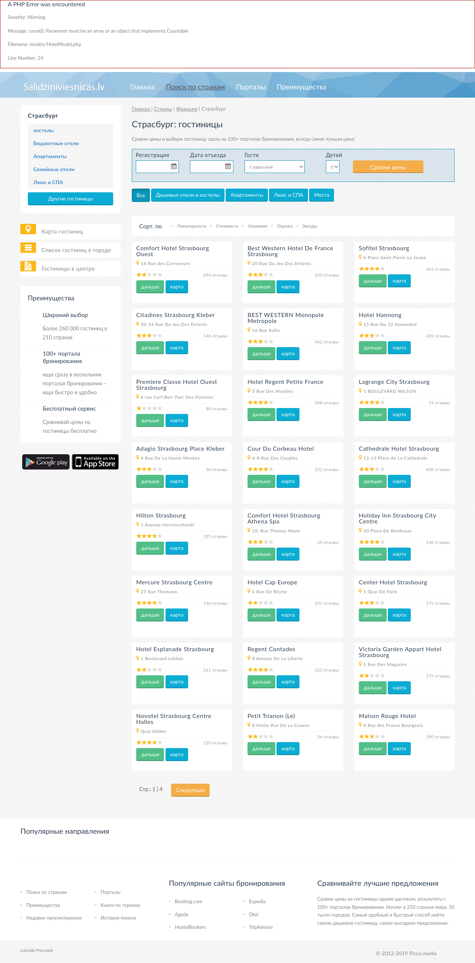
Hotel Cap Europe (273, 581)
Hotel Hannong (380, 314)
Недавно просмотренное (54, 918)
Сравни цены (388, 167)
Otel (253, 914)
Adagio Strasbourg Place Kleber (180, 448)
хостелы (43, 130)
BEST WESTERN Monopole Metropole (286, 317)
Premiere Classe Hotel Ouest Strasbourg (176, 384)
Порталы (250, 86)
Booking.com (188, 901)
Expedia (257, 901)
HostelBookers (190, 927)
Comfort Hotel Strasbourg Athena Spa (284, 518)
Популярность (192, 226)
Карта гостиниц (62, 231)
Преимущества (302, 86)
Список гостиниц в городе (76, 250)
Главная (142, 86)
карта (177, 286)
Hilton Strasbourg (161, 515)
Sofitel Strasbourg (384, 247)
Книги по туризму (120, 905)
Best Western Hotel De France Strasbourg (290, 250)
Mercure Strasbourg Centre (174, 581)
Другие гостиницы (70, 198)
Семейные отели (53, 169)
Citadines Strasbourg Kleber (175, 314)
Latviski (27, 950)
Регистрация (152, 155)
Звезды (309, 226)
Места (321, 195)
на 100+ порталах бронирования (257, 139)
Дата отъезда (208, 155)
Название (257, 226)
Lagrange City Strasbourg (394, 381)
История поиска (118, 918)
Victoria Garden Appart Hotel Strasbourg (400, 651)
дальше (150, 286)
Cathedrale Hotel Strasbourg (399, 448)
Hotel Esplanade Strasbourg (175, 648)
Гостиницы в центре (68, 268)
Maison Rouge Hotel (387, 715)
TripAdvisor (261, 927)
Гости (252, 155)
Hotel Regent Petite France (286, 381)
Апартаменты (50, 156)
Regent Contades (271, 648)
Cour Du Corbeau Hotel (281, 448)
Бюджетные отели (56, 143)
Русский (44, 950)
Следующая (190, 790)
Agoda (182, 914)
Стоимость (227, 226)
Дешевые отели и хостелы (188, 195)
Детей (334, 155)
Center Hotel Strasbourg (393, 581)
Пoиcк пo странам (195, 86)
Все (141, 195)
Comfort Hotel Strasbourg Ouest (172, 250)
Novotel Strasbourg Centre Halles (174, 718)
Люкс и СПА (48, 182)
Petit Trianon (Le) (271, 715)
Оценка (285, 226)
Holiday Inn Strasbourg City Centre (397, 518)
